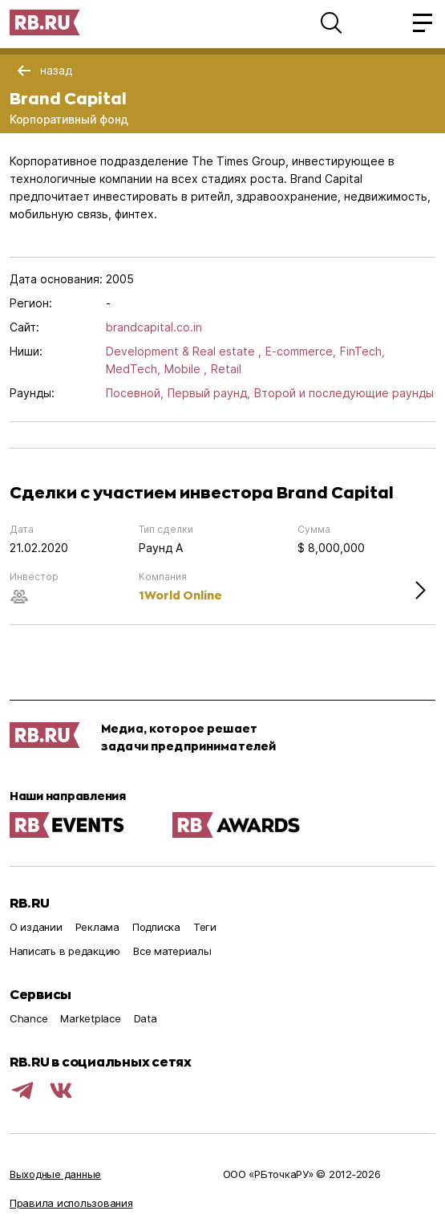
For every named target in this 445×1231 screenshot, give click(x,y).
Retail (226, 369)
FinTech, (362, 351)
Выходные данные (55, 1174)
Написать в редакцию (65, 951)
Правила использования (71, 1202)
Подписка (156, 926)
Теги (204, 926)
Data (145, 1018)
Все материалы (172, 951)
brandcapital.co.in (154, 327)
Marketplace (90, 1018)
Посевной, (135, 393)
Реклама (97, 926)
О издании (36, 926)
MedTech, (133, 369)
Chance (28, 1018)
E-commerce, (300, 351)
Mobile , (185, 369)
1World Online (180, 595)
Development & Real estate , (183, 351)
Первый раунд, (209, 393)
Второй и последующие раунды (344, 393)
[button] (331, 22)
